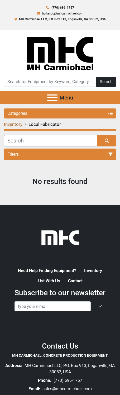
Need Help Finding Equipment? (47, 270)
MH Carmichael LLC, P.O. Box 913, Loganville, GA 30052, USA (62, 19)
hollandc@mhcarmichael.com (62, 13)
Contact (75, 280)
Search (106, 81)
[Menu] (52, 97)
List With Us (49, 280)
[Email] (53, 306)
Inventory (93, 270)
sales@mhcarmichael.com (66, 388)
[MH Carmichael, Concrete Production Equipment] (60, 237)
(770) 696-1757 (62, 7)
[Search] (50, 82)
